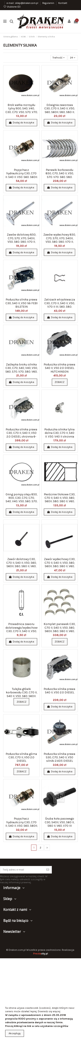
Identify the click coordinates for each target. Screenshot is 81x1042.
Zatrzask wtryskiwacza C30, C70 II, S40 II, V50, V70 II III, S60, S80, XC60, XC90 (59, 305)
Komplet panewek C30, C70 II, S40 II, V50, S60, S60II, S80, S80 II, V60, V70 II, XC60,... (59, 629)
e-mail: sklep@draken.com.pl (23, 3)
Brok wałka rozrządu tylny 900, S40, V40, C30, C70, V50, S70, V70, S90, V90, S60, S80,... (21, 110)
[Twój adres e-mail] (22, 869)
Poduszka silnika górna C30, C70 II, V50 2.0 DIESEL (21, 757)
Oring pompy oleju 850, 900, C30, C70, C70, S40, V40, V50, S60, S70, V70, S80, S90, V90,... (21, 500)
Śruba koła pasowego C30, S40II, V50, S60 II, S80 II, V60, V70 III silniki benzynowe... (59, 824)
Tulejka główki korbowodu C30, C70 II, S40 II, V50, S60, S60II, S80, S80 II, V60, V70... (21, 694)
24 (72, 57)
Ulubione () (12, 6)
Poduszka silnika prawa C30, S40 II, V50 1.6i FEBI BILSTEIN (21, 303)
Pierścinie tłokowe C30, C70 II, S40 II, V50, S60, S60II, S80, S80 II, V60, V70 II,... (59, 500)
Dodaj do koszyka (21, 122)
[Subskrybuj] (48, 869)
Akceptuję (15, 1033)
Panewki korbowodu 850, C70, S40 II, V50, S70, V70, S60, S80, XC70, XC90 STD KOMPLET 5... (60, 177)
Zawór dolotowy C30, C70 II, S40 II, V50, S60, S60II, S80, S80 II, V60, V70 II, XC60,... (21, 564)
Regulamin (48, 3)
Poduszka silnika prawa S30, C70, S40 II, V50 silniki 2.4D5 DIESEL (59, 757)
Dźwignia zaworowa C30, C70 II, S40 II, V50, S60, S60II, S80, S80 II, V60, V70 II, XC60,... (59, 110)
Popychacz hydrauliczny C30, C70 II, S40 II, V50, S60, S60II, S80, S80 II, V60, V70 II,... (21, 175)
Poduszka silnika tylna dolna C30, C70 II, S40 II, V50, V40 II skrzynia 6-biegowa (59, 435)
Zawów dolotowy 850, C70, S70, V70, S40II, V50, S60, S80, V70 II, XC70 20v (21, 240)
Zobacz (59, 382)
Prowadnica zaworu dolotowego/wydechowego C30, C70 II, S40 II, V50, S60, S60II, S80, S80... (23, 629)
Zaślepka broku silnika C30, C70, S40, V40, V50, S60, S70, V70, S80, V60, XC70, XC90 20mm (21, 370)
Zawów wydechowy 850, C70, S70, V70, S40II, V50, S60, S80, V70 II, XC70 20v (59, 240)
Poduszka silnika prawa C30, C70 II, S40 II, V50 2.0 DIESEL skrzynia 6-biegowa (21, 435)
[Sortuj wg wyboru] (58, 57)
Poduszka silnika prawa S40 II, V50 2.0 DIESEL (59, 690)
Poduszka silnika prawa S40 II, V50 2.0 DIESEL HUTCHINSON (59, 368)
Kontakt (62, 3)
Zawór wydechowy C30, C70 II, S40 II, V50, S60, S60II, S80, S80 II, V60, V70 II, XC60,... (59, 564)
